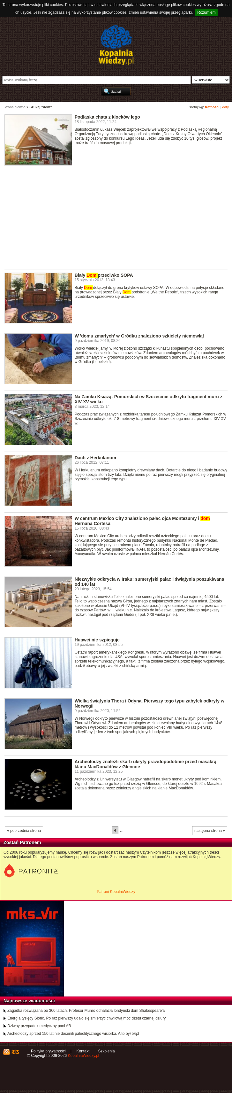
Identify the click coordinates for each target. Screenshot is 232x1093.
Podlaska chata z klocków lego (107, 117)
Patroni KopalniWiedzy (116, 891)
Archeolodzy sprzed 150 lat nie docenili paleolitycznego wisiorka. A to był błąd (73, 1033)
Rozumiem (206, 12)
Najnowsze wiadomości (29, 1000)
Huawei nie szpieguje (97, 639)
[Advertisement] (118, 220)
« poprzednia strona (24, 830)
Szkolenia (106, 1051)
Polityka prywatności (48, 1051)
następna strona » (209, 830)
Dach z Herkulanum (95, 457)
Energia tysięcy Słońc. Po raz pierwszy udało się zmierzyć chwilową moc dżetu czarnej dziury (86, 1018)
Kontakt (83, 1051)
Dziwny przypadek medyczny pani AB (39, 1026)
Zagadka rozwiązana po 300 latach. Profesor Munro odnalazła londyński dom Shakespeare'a (86, 1010)
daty (225, 107)
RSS (15, 1052)
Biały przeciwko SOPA (104, 275)
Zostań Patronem (22, 842)
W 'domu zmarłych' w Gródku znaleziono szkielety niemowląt (139, 335)
